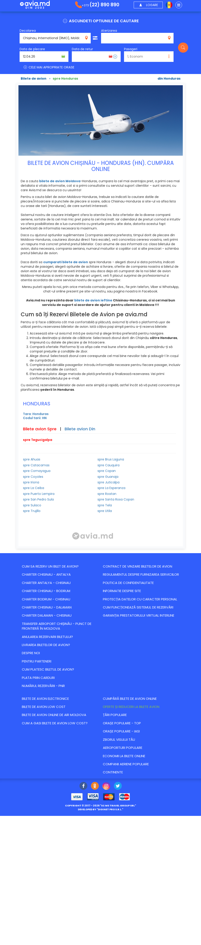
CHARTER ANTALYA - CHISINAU (46, 582)
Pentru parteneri (36, 661)
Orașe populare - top (122, 723)
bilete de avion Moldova (59, 181)
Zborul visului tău (119, 739)
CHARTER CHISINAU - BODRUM (46, 590)
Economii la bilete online (124, 756)
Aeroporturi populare (122, 747)
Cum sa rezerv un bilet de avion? (50, 566)
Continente (113, 772)
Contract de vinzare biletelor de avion (137, 566)
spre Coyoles (33, 476)
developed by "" (100, 809)
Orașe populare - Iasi (121, 731)
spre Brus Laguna (110, 459)
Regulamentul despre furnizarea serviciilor (141, 574)
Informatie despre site (122, 590)
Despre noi (31, 653)
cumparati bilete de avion (65, 262)
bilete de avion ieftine (93, 300)
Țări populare (115, 714)
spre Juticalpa (108, 482)
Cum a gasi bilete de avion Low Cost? (55, 723)
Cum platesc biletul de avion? (48, 669)
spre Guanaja (107, 476)
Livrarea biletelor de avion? (46, 644)
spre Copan (106, 471)
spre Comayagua (36, 471)
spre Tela (104, 505)
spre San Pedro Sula (38, 499)
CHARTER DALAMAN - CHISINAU (47, 615)
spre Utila (104, 511)
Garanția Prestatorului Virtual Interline (138, 615)
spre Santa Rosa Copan (115, 499)
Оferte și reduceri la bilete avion (131, 706)
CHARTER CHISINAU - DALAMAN (47, 607)
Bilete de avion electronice (45, 698)
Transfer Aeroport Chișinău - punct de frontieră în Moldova (56, 626)
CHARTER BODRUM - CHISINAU (46, 599)
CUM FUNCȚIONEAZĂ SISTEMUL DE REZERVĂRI (138, 607)
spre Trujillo (32, 511)
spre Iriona (31, 482)
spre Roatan (106, 494)
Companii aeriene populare (126, 764)
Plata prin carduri (38, 677)
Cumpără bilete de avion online (130, 698)
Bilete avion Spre (39, 429)
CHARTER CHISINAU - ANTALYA (46, 574)
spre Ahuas (31, 459)
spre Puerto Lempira (38, 494)
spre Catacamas (36, 465)
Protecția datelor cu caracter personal (140, 599)
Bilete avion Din (80, 429)
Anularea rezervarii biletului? (47, 636)
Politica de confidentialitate (128, 582)
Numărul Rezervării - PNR (43, 685)
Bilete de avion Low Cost (43, 706)
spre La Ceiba (33, 488)
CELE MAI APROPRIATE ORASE (48, 67)
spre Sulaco (32, 505)
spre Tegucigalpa (37, 440)
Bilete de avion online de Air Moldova (54, 714)
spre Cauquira (108, 465)
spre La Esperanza (111, 488)
